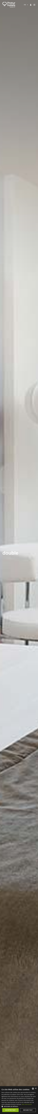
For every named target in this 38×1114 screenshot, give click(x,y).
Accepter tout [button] (10, 1110)
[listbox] (33, 1089)
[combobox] (26, 5)
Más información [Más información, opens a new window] (27, 1104)
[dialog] (19, 1100)
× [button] (35, 1088)
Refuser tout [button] (28, 1110)
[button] (19, 1106)
